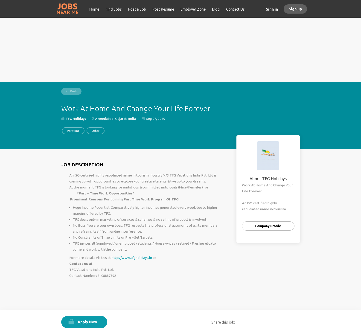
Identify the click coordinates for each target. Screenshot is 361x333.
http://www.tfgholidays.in (131, 258)
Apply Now (87, 322)
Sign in (272, 9)
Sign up (295, 9)
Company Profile (268, 226)
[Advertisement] (180, 50)
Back (73, 91)
